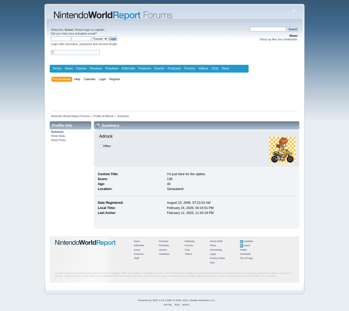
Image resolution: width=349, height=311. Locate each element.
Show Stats (58, 135)
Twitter (243, 250)
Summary (57, 131)
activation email (85, 33)
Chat (214, 68)
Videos (203, 68)
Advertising (216, 250)
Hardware (164, 254)
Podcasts (174, 68)
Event (137, 250)
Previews (112, 68)
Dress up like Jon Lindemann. (279, 39)
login (87, 29)
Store (225, 68)
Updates (248, 241)
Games (81, 68)
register (99, 29)
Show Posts (58, 140)
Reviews (96, 68)
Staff (136, 258)
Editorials (128, 68)
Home (57, 68)
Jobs (212, 262)
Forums (189, 68)
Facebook (245, 254)
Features (144, 68)
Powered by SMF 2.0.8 (151, 300)
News (69, 68)
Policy (213, 245)
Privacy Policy (217, 258)
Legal (213, 254)
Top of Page (246, 258)
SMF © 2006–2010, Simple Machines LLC (190, 300)
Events (159, 68)
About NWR (216, 241)
